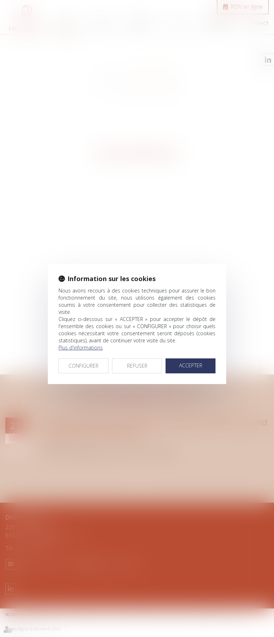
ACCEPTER (190, 365)
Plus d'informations (81, 347)
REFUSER (137, 365)
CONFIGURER (83, 365)
